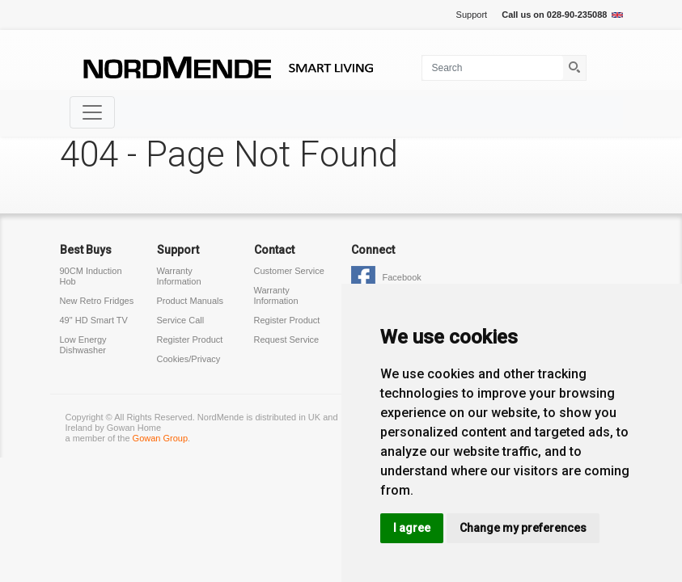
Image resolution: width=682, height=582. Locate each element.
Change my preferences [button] (523, 527)
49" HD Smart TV (94, 320)
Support (472, 14)
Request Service (287, 339)
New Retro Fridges (97, 301)
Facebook (402, 277)
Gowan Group (160, 438)
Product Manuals (190, 301)
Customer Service (289, 271)
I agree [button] (411, 527)
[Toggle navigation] (92, 112)
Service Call (181, 320)
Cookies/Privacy (189, 359)
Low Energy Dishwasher (83, 345)
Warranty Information (179, 276)
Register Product (190, 339)
